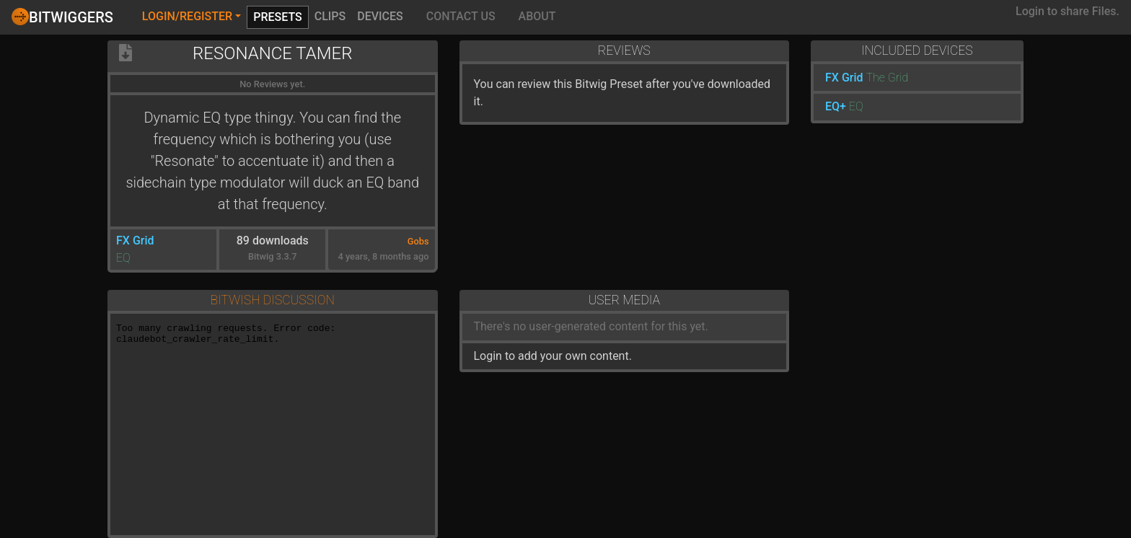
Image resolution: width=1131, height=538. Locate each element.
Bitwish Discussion (273, 300)
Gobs (418, 241)
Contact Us (461, 16)
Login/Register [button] (187, 16)
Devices (380, 16)
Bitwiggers (62, 16)
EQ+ (835, 106)
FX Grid (135, 240)
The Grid (887, 77)
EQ (123, 258)
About (537, 16)
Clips (330, 16)
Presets (277, 17)
